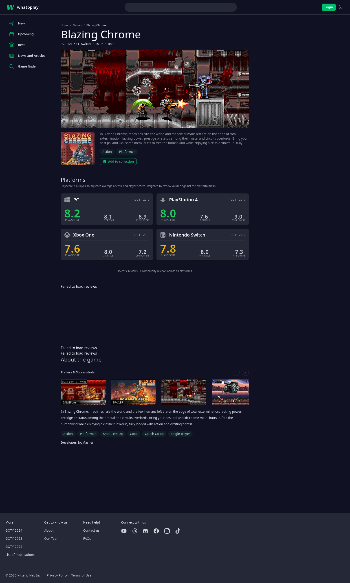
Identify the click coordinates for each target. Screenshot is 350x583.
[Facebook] (156, 531)
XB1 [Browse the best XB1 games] (76, 44)
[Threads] (134, 531)
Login (328, 7)
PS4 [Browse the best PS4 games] (69, 44)
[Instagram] (167, 531)
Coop (134, 434)
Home (64, 25)
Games (77, 25)
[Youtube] (124, 531)
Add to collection (118, 161)
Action (107, 151)
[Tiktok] (178, 531)
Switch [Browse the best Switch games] (86, 44)
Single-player (180, 434)
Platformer (127, 151)
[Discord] (145, 531)
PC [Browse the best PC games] (63, 44)
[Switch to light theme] (340, 7)
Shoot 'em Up (113, 434)
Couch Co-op (154, 434)
